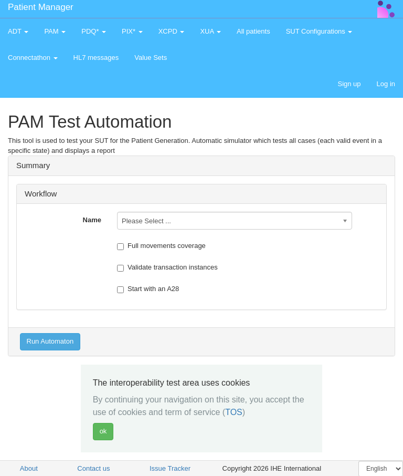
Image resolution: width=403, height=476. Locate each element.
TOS (233, 412)
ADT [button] (18, 31)
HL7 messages (96, 57)
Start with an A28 (148, 289)
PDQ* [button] (93, 31)
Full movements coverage (161, 246)
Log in (386, 84)
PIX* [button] (132, 31)
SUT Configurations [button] (319, 31)
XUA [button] (210, 31)
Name (92, 220)
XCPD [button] (171, 31)
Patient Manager (40, 7)
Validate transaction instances (167, 267)
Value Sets (150, 57)
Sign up (348, 84)
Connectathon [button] (33, 57)
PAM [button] (55, 31)
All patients (253, 31)
